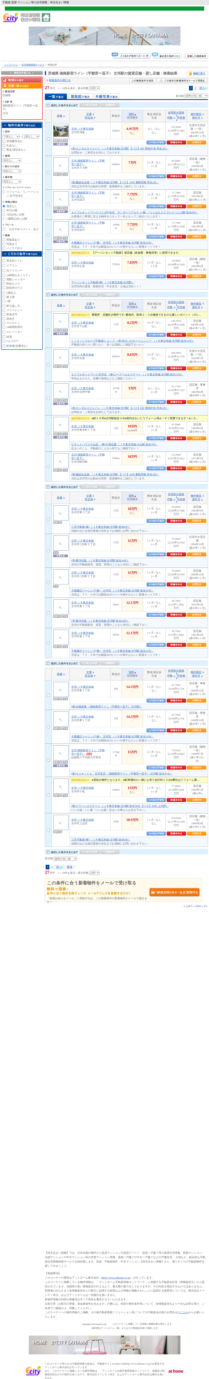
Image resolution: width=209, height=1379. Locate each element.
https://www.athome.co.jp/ (116, 1277)
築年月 (196, 117)
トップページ (11, 64)
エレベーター (14, 331)
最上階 (10, 297)
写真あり (11, 244)
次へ (202, 88)
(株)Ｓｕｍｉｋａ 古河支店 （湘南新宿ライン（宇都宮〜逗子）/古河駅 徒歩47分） (122, 773)
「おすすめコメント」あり (22, 229)
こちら (184, 1312)
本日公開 (11, 210)
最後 (70, 867)
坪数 (170, 117)
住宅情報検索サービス (32, 64)
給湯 (9, 336)
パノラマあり (14, 248)
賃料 (131, 114)
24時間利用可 (14, 327)
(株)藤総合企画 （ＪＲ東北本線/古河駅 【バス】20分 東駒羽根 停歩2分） (115, 182)
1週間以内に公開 (16, 218)
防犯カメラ (13, 283)
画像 (59, 115)
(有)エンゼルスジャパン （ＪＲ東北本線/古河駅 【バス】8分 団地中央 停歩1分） (120, 148)
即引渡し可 (13, 306)
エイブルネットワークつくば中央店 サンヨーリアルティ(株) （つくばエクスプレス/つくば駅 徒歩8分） (134, 212)
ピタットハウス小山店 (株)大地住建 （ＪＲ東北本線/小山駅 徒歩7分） (114, 444)
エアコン (11, 265)
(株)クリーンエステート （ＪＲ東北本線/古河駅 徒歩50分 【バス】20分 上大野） (120, 806)
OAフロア (12, 341)
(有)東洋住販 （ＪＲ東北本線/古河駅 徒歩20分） (100, 560)
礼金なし (11, 145)
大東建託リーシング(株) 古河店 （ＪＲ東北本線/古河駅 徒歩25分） (112, 242)
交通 (89, 114)
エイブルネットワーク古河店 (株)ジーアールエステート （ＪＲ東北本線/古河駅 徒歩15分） (127, 374)
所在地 (89, 117)
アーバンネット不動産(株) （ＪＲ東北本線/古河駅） (102, 282)
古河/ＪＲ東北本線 (82, 128)
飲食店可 (11, 314)
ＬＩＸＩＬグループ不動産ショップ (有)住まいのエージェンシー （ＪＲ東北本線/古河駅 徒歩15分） (132, 340)
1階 (8, 301)
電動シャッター (15, 279)
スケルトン (13, 322)
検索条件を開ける (60, 80)
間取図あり (13, 239)
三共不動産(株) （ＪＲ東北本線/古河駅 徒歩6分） (101, 526)
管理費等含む (14, 141)
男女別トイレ (14, 260)
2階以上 (11, 292)
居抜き (10, 318)
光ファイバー (14, 270)
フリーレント (14, 310)
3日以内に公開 (15, 214)
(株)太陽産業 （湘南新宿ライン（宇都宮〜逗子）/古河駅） (106, 706)
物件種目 (196, 114)
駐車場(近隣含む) (16, 345)
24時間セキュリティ (18, 275)
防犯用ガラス (14, 287)
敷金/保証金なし (16, 149)
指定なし (11, 206)
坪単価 (181, 117)
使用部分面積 (176, 112)
